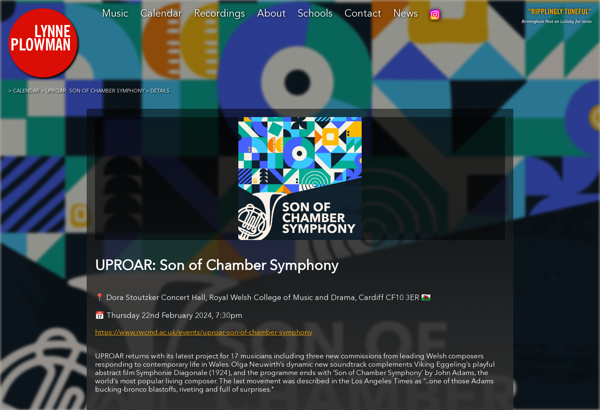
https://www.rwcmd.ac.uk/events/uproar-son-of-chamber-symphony (203, 332)
